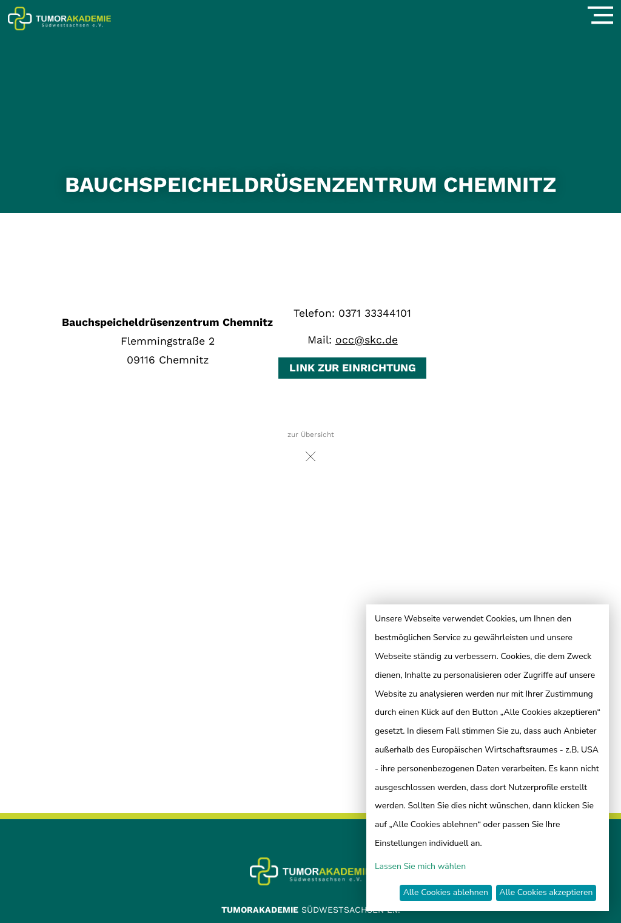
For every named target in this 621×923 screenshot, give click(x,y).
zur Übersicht (310, 449)
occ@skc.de (366, 340)
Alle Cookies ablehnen (445, 892)
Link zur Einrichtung (352, 368)
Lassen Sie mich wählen (420, 866)
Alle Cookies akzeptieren (545, 892)
